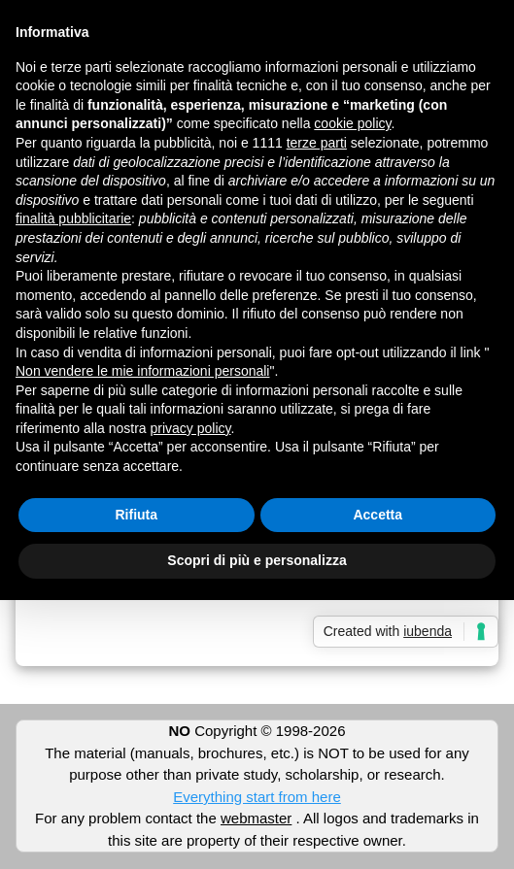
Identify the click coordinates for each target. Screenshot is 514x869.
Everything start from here (257, 796)
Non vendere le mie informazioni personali (142, 371)
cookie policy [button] (352, 123)
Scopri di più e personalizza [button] (256, 560)
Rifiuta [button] (136, 514)
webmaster (256, 818)
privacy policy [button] (191, 428)
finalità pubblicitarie (73, 218)
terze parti (317, 142)
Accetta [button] (377, 514)
